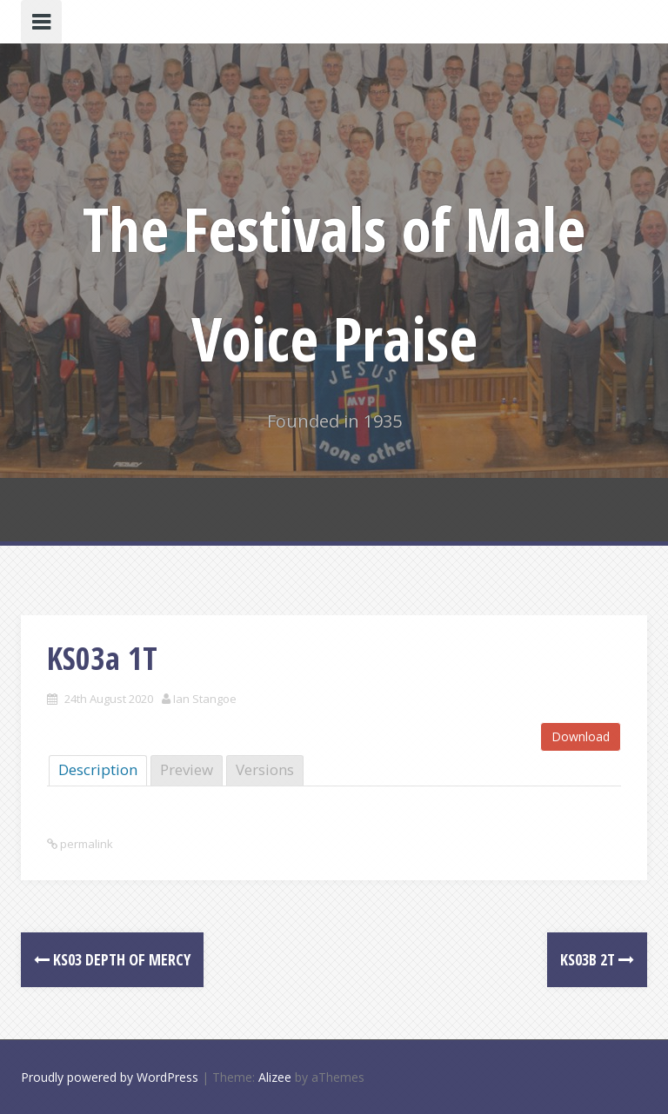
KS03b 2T (597, 959)
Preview (186, 769)
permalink (85, 844)
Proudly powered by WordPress (109, 1077)
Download (580, 736)
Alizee (274, 1077)
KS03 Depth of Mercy (112, 959)
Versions (265, 769)
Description (97, 769)
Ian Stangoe (205, 698)
